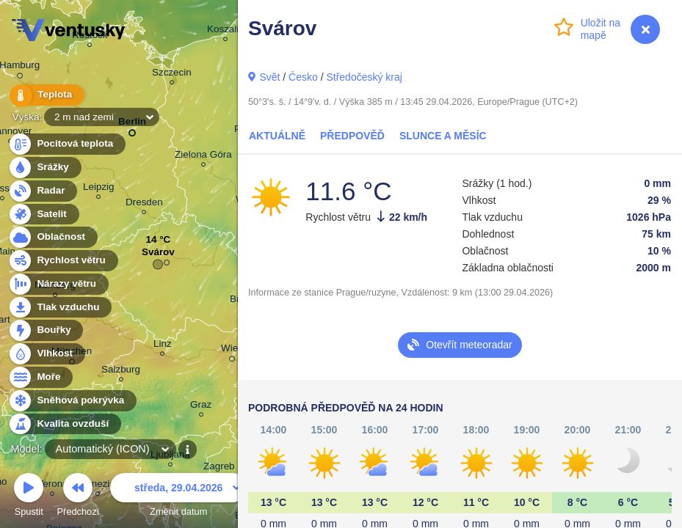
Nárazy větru (58, 284)
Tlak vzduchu (60, 307)
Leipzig (99, 189)
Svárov (158, 255)
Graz (200, 406)
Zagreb (219, 468)
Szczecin (172, 74)
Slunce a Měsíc (443, 136)
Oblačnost (52, 237)
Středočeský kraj (364, 77)
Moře (40, 377)
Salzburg (120, 371)
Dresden (144, 204)
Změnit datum (178, 497)
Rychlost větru (63, 260)
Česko (303, 77)
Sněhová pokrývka (72, 400)
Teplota (45, 95)
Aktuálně (277, 136)
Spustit (28, 497)
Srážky (44, 167)
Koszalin (225, 31)
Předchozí (78, 497)
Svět (269, 77)
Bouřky (45, 330)
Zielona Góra (203, 156)
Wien (232, 350)
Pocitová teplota (66, 144)
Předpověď (352, 136)
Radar (42, 191)
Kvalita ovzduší (64, 424)
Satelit (43, 214)
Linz (162, 345)
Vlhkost (46, 353)
